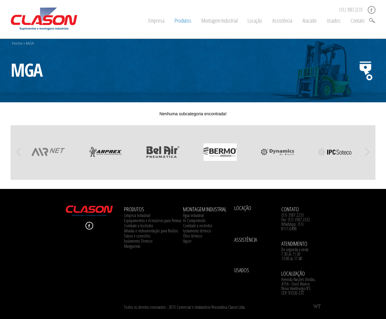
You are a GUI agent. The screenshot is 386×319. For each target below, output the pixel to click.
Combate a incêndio (197, 225)
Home (17, 43)
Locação (255, 20)
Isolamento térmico (197, 230)
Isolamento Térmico (138, 241)
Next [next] (367, 152)
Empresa (156, 20)
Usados (333, 20)
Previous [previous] (19, 152)
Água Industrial (193, 215)
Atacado (309, 20)
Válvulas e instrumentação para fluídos (151, 230)
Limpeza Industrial (137, 215)
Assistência (282, 20)
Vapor (187, 241)
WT (317, 306)
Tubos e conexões (137, 235)
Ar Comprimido (194, 220)
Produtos (183, 20)
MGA (30, 43)
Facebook (371, 10)
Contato (358, 20)
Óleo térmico (192, 235)
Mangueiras (132, 246)
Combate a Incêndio (138, 225)
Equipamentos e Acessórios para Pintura (152, 220)
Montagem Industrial (219, 20)
